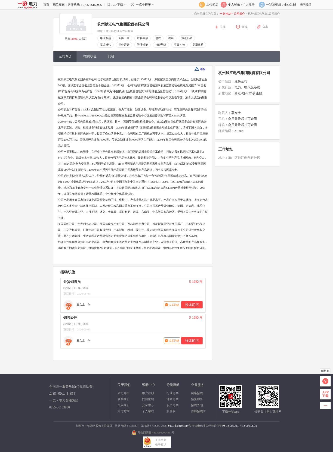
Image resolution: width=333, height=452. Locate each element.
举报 (244, 26)
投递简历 (192, 305)
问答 (111, 56)
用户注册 (148, 393)
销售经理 (70, 318)
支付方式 (123, 411)
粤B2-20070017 (232, 425)
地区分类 (172, 399)
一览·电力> (226, 13)
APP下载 (117, 4)
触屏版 (171, 411)
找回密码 (148, 399)
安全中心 (148, 405)
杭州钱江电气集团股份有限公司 (123, 24)
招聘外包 (197, 405)
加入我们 (123, 405)
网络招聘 (197, 393)
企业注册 (290, 4)
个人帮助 (148, 411)
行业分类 (172, 393)
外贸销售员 (72, 282)
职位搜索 (59, 4)
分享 (265, 26)
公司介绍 (123, 393)
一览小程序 (143, 4)
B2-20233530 (249, 425)
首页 (46, 4)
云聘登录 (305, 4)
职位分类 (172, 405)
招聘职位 (89, 56)
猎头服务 (197, 399)
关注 (222, 26)
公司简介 (240, 13)
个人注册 (249, 4)
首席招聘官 (198, 411)
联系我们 (123, 399)
